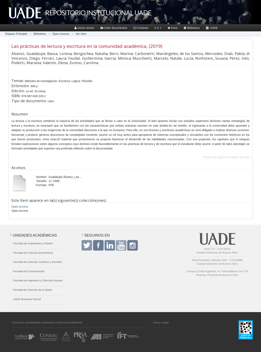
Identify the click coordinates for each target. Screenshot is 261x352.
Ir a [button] (158, 28)
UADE (212, 28)
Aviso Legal (161, 322)
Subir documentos (113, 28)
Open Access (60, 33)
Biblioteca (192, 28)
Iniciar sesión (84, 28)
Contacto (140, 28)
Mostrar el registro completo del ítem (226, 157)
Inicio (173, 28)
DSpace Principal (16, 33)
